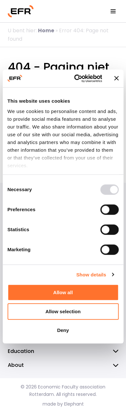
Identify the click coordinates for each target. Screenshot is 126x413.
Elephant (74, 404)
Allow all (63, 292)
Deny (63, 330)
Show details (91, 274)
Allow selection (63, 311)
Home (46, 30)
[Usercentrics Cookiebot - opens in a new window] (76, 78)
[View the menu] (113, 11)
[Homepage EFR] (21, 11)
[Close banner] (116, 78)
